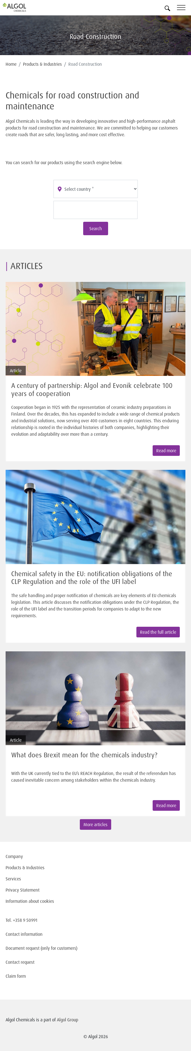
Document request (22, 948)
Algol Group (67, 1019)
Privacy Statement (22, 890)
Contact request (20, 962)
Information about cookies (30, 901)
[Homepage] (21, 7)
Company (14, 856)
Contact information (24, 934)
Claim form (16, 976)
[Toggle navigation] (184, 8)
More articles (95, 824)
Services (13, 879)
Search (95, 228)
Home (11, 64)
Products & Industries (42, 64)
